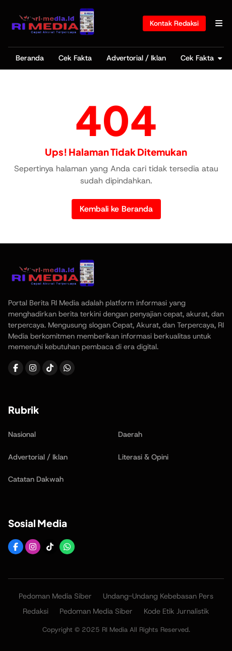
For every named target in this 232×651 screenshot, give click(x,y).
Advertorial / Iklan (136, 58)
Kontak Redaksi (174, 23)
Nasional (22, 434)
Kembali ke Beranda (116, 209)
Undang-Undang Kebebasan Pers (158, 596)
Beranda (30, 58)
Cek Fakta (75, 58)
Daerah (130, 434)
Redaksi (35, 611)
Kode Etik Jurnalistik (176, 611)
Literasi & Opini (143, 457)
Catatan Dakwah (36, 479)
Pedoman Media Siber (55, 596)
